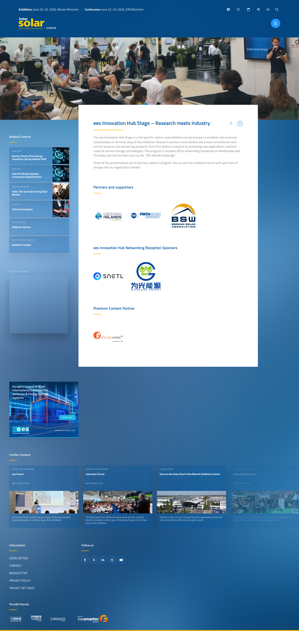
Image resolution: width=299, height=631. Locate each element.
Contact (15, 565)
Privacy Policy (20, 580)
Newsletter (18, 573)
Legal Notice (18, 558)
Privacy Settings (21, 588)
